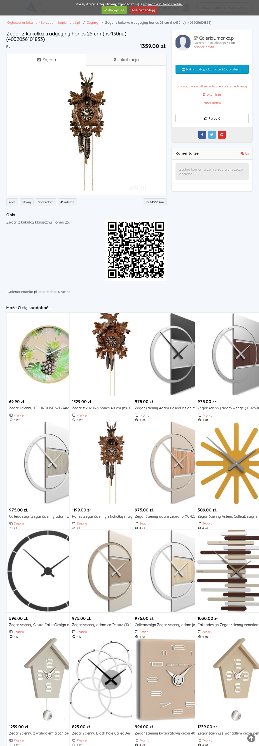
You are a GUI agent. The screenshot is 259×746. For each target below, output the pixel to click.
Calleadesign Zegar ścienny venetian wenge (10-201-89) (225, 606)
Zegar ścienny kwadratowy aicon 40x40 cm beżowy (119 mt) (162, 714)
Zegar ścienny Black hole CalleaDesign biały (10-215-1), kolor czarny (99, 714)
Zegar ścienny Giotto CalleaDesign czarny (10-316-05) (36, 606)
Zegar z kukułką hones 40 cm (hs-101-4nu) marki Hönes (99, 389)
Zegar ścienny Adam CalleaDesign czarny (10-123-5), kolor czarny (162, 389)
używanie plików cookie (163, 4)
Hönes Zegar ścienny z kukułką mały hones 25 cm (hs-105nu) (99, 497)
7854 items (212, 102)
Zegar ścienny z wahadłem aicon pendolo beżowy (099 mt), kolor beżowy (225, 714)
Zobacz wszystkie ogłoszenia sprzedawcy (212, 86)
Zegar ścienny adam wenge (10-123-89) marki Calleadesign (225, 389)
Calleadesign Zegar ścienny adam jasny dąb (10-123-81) (162, 606)
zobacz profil (204, 47)
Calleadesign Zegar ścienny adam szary (36, 497)
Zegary (19, 396)
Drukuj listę (212, 94)
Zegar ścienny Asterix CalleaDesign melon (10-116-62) (225, 497)
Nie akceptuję (143, 10)
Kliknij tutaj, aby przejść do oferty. (212, 69)
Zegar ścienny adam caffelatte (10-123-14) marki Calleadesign (99, 606)
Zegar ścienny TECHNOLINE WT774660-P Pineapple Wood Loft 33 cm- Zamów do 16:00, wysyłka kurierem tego (36, 389)
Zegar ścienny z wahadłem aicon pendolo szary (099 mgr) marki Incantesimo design (36, 714)
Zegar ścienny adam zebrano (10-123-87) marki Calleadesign (162, 497)
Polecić (212, 118)
